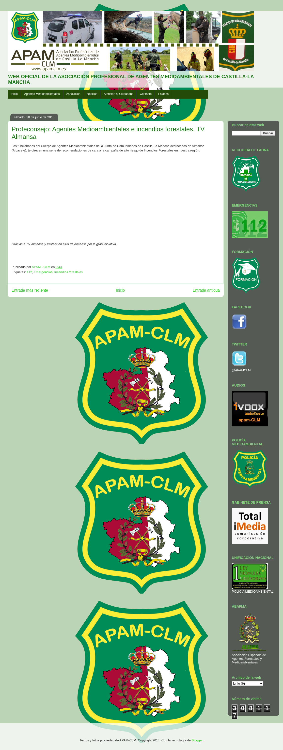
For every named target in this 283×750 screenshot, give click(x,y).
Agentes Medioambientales (42, 94)
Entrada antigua (206, 290)
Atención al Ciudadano (119, 94)
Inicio (14, 94)
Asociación (73, 94)
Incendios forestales (68, 272)
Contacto (146, 94)
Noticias (92, 94)
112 (29, 272)
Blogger (197, 740)
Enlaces (163, 94)
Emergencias (43, 272)
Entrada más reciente (30, 290)
